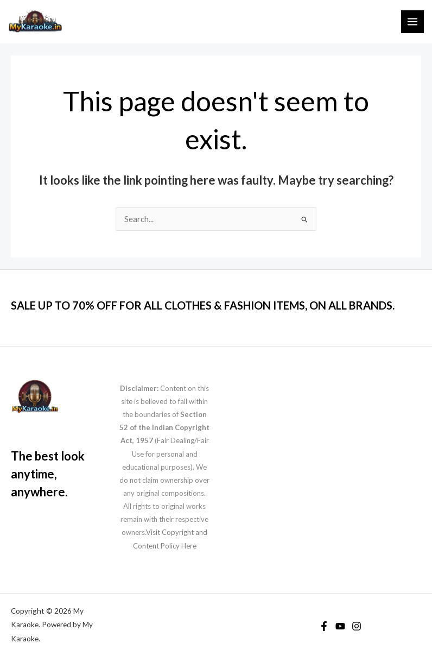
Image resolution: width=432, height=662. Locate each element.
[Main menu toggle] (412, 21)
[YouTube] (340, 626)
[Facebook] (324, 626)
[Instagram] (356, 626)
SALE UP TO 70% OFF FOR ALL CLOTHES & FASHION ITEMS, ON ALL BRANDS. (203, 305)
